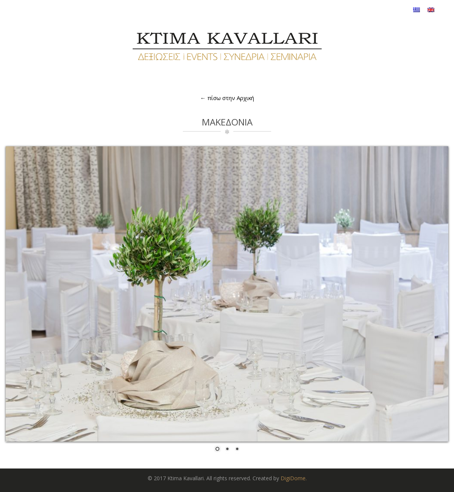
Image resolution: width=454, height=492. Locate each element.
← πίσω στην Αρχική (227, 98)
